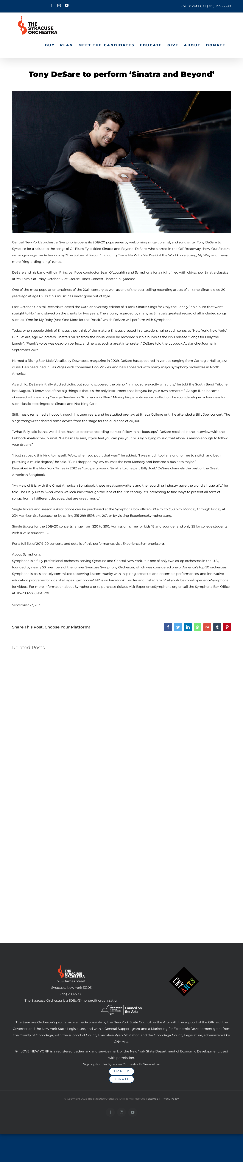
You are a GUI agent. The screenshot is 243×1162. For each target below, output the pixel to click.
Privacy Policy (169, 1098)
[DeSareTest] (121, 162)
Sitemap (153, 1098)
